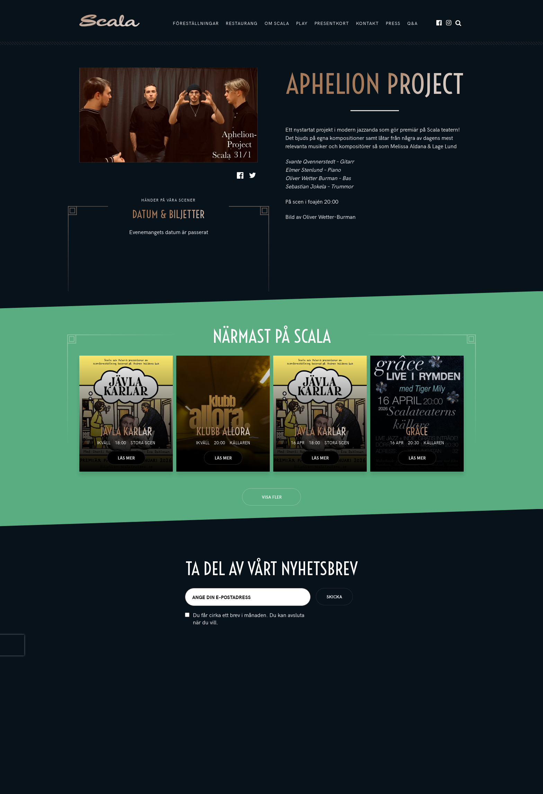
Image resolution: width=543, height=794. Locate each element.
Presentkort (331, 23)
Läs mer (126, 458)
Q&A (412, 23)
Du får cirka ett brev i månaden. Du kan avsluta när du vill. (248, 618)
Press (393, 23)
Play (302, 23)
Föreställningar (196, 23)
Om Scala (277, 23)
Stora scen (143, 442)
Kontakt (367, 23)
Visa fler (272, 497)
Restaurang (242, 23)
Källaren (240, 442)
